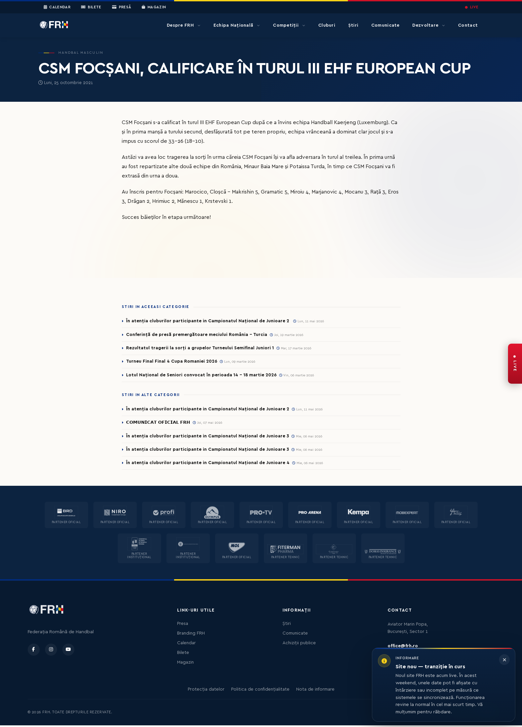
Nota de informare (315, 691)
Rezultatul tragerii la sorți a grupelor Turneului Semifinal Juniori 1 (200, 348)
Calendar (57, 7)
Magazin (154, 7)
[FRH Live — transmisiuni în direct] (515, 364)
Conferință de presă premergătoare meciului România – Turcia (197, 334)
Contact (468, 25)
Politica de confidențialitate (260, 691)
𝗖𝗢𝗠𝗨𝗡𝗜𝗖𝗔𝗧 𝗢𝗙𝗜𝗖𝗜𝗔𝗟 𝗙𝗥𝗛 (160, 423)
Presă (121, 7)
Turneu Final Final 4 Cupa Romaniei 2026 (172, 362)
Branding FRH (191, 635)
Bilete (91, 7)
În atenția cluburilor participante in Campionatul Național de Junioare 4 (208, 464)
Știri (353, 25)
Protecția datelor (206, 691)
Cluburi (326, 25)
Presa (182, 625)
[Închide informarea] (504, 659)
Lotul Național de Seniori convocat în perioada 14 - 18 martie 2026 (202, 375)
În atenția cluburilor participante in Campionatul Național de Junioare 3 (207, 437)
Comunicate (385, 25)
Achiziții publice (299, 644)
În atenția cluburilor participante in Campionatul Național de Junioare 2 (208, 321)
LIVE (471, 7)
